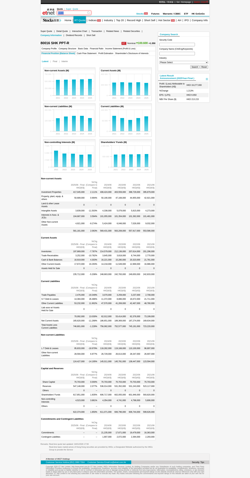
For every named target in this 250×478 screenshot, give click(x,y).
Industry (108, 20)
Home (68, 20)
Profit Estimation (105, 53)
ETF (186, 13)
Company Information (51, 35)
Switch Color (201, 2)
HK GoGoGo (198, 13)
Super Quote (72, 9)
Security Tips (198, 462)
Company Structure (67, 48)
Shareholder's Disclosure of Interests (132, 53)
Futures (155, 13)
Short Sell (149, 20)
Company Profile (49, 48)
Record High (134, 20)
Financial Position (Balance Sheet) (58, 53)
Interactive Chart (79, 31)
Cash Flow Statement (87, 53)
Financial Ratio (96, 48)
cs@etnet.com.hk (118, 462)
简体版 (170, 2)
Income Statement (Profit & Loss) (120, 48)
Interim (65, 61)
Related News (112, 31)
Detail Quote (62, 31)
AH (179, 20)
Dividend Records (74, 35)
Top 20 (120, 20)
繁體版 (162, 2)
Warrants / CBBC (172, 13)
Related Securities (131, 31)
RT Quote (79, 20)
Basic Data (83, 48)
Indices (93, 20)
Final (55, 61)
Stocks (142, 13)
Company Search (169, 34)
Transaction (96, 31)
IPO (186, 20)
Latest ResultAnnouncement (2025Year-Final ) (177, 76)
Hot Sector (164, 20)
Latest (45, 61)
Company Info (200, 20)
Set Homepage (183, 2)
